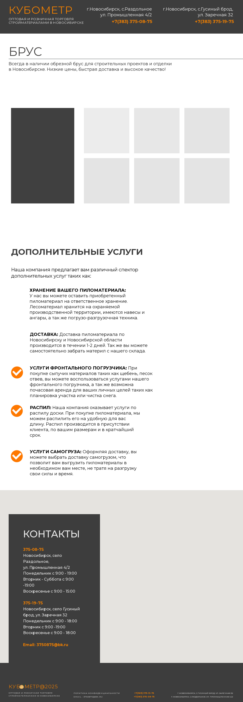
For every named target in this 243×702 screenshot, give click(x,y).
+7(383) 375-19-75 (214, 21)
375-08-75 (33, 549)
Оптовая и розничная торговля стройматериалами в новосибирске (46, 20)
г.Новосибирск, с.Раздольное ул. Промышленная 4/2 (119, 12)
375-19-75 (33, 603)
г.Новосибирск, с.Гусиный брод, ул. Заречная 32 (198, 12)
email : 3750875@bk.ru (88, 697)
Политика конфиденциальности (97, 693)
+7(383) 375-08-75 (132, 21)
